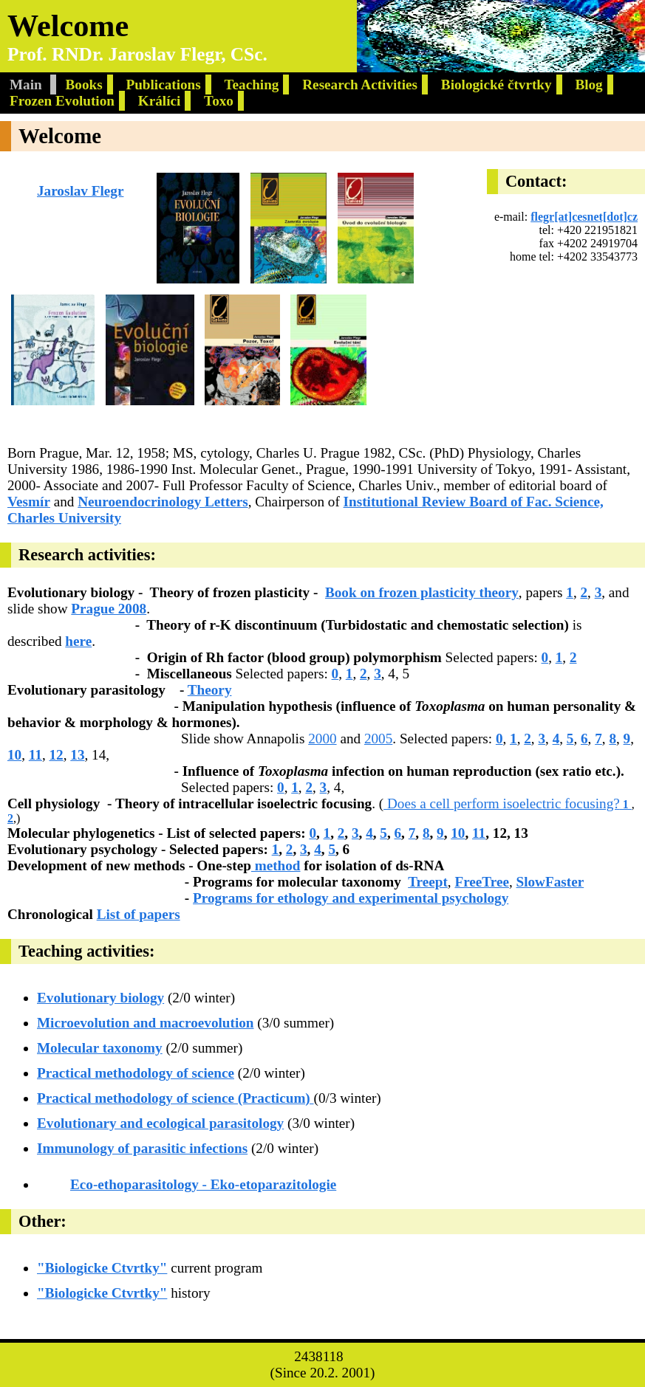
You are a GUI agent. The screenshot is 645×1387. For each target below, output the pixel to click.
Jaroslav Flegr (80, 191)
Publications (163, 84)
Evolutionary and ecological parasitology (160, 1123)
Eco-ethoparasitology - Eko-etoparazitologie (203, 1184)
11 (35, 755)
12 (57, 755)
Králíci (159, 101)
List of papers (138, 914)
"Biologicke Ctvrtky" (102, 1268)
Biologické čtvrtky (496, 84)
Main (28, 84)
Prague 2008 (108, 608)
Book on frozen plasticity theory (422, 592)
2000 (322, 738)
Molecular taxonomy (100, 1048)
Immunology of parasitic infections (142, 1148)
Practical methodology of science (135, 1073)
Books (84, 84)
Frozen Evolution (62, 101)
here (78, 641)
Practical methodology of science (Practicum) (175, 1098)
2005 (378, 738)
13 (77, 755)
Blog (588, 84)
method (276, 865)
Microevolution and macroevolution (145, 1022)
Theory (210, 690)
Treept (428, 881)
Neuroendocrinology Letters (163, 501)
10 (14, 755)
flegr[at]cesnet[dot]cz (584, 216)
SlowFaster (550, 881)
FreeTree (481, 881)
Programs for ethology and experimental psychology (350, 898)
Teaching (252, 84)
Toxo (218, 101)
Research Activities (359, 84)
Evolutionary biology (100, 997)
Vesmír (28, 501)
